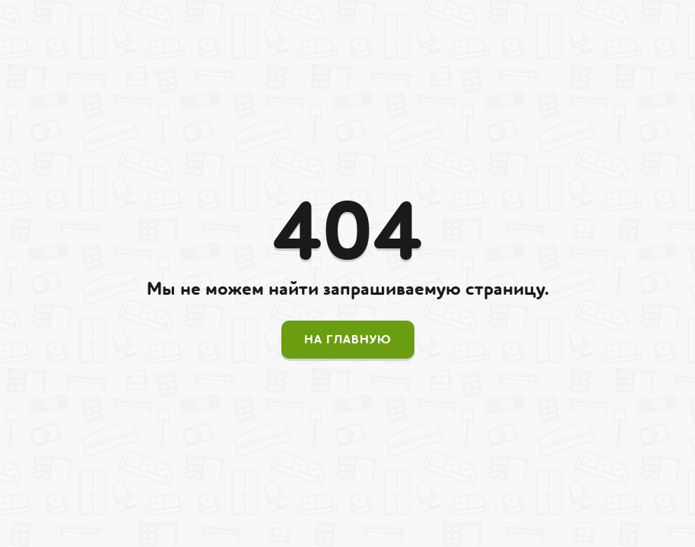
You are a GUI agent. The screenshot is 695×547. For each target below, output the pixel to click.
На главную (348, 339)
